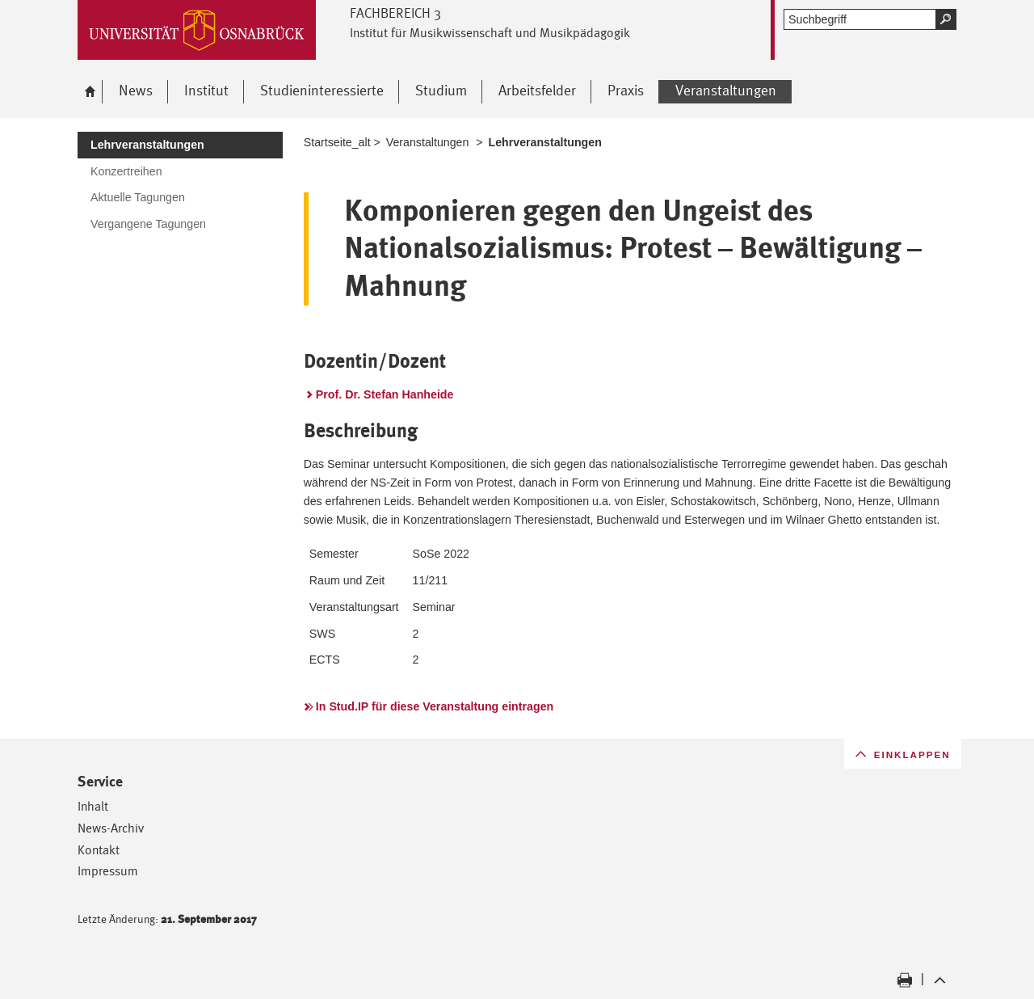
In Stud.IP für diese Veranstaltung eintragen (434, 706)
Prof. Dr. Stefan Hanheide (385, 394)
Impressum (108, 871)
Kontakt (99, 850)
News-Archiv (111, 828)
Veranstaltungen (427, 142)
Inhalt (93, 806)
